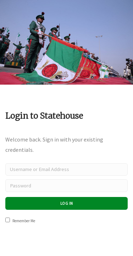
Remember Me (20, 220)
